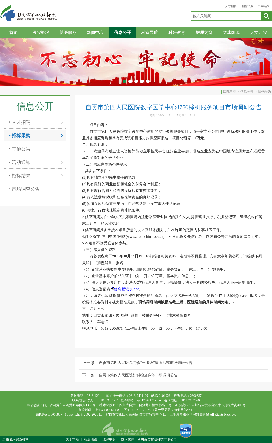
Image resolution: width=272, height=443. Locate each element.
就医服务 (68, 32)
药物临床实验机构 (15, 439)
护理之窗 (204, 32)
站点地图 (90, 439)
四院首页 (229, 91)
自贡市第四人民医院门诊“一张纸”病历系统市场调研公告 (145, 363)
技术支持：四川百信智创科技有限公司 (149, 439)
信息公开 (122, 32)
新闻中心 (95, 32)
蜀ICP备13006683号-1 (51, 414)
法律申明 (109, 439)
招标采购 (247, 6)
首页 (13, 32)
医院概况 (40, 32)
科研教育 (176, 32)
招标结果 (264, 6)
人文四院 (258, 32)
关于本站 (72, 439)
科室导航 (149, 32)
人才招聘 (231, 6)
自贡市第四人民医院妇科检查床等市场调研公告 (138, 375)
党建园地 (231, 32)
